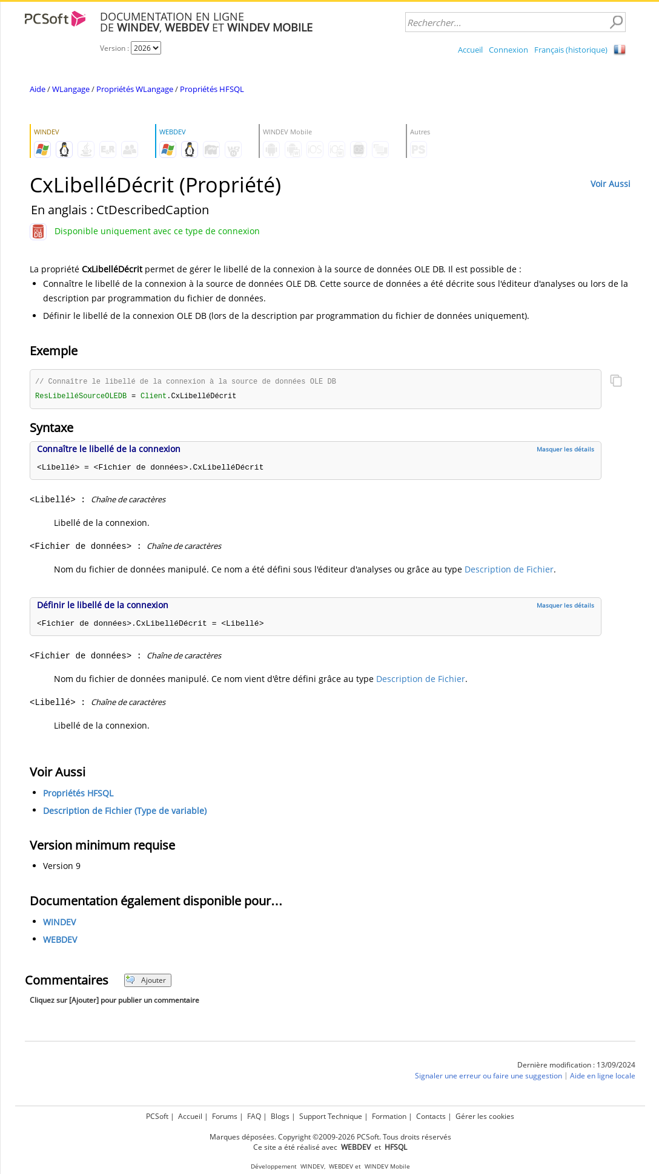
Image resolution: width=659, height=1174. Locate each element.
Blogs (280, 1116)
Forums (224, 1116)
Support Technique (330, 1116)
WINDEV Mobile (387, 1166)
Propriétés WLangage (134, 89)
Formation (389, 1116)
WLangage (71, 89)
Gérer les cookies (484, 1116)
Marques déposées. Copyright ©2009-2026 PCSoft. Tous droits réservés (330, 1137)
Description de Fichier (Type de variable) (125, 812)
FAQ (254, 1116)
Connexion (508, 49)
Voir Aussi (611, 183)
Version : (115, 48)
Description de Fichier (509, 570)
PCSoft (157, 1116)
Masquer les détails (565, 450)
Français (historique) (571, 49)
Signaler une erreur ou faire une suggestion (488, 1077)
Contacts (431, 1116)
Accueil (470, 49)
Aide (37, 89)
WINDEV (59, 923)
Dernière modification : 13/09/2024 (576, 1066)
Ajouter (145, 981)
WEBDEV (60, 940)
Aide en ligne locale (602, 1077)
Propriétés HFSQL (212, 89)
